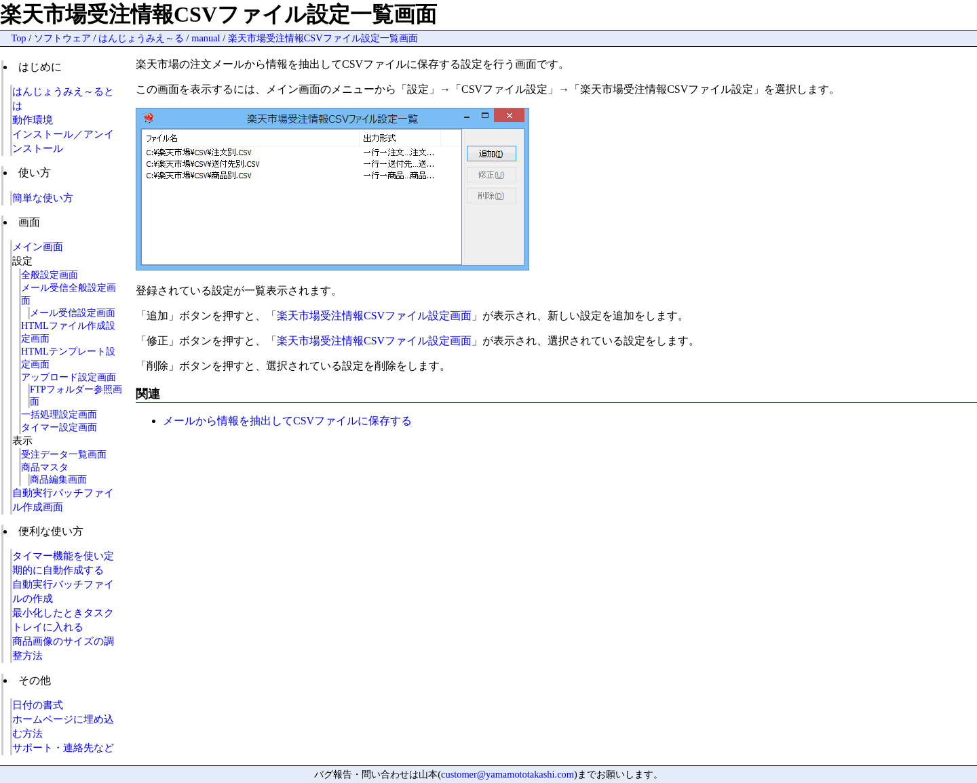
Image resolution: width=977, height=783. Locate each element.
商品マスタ (45, 467)
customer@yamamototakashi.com (507, 774)
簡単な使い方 (42, 197)
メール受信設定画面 (72, 313)
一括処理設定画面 (59, 414)
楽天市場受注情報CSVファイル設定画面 (374, 315)
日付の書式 (37, 704)
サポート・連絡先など (63, 747)
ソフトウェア (62, 38)
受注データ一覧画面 (64, 454)
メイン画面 (37, 246)
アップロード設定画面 (68, 377)
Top (18, 38)
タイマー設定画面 (59, 427)
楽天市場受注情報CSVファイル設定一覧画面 (323, 38)
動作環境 (32, 119)
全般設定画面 (49, 274)
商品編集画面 (58, 480)
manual (205, 38)
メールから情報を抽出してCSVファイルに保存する (287, 420)
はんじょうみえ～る (141, 38)
